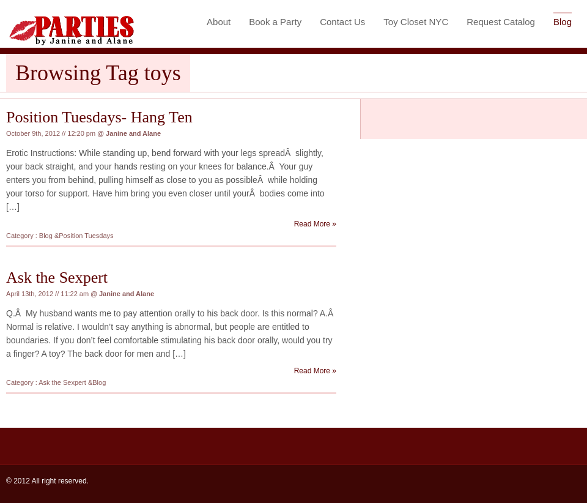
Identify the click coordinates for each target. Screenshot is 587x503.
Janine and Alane (133, 133)
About (219, 22)
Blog (562, 22)
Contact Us (342, 22)
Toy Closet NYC (415, 22)
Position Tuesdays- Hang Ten (99, 117)
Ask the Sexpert (57, 277)
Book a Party (275, 22)
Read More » (315, 224)
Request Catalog (501, 22)
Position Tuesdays (86, 235)
